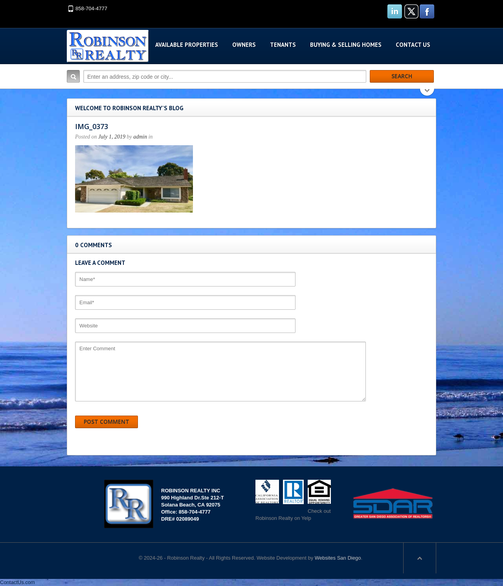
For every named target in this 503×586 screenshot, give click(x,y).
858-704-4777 (91, 8)
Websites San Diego (338, 558)
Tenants (283, 44)
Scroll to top (419, 558)
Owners (244, 44)
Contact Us (413, 44)
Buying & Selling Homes (346, 44)
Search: (73, 76)
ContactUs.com (17, 582)
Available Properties (186, 44)
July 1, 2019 (111, 137)
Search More (427, 93)
